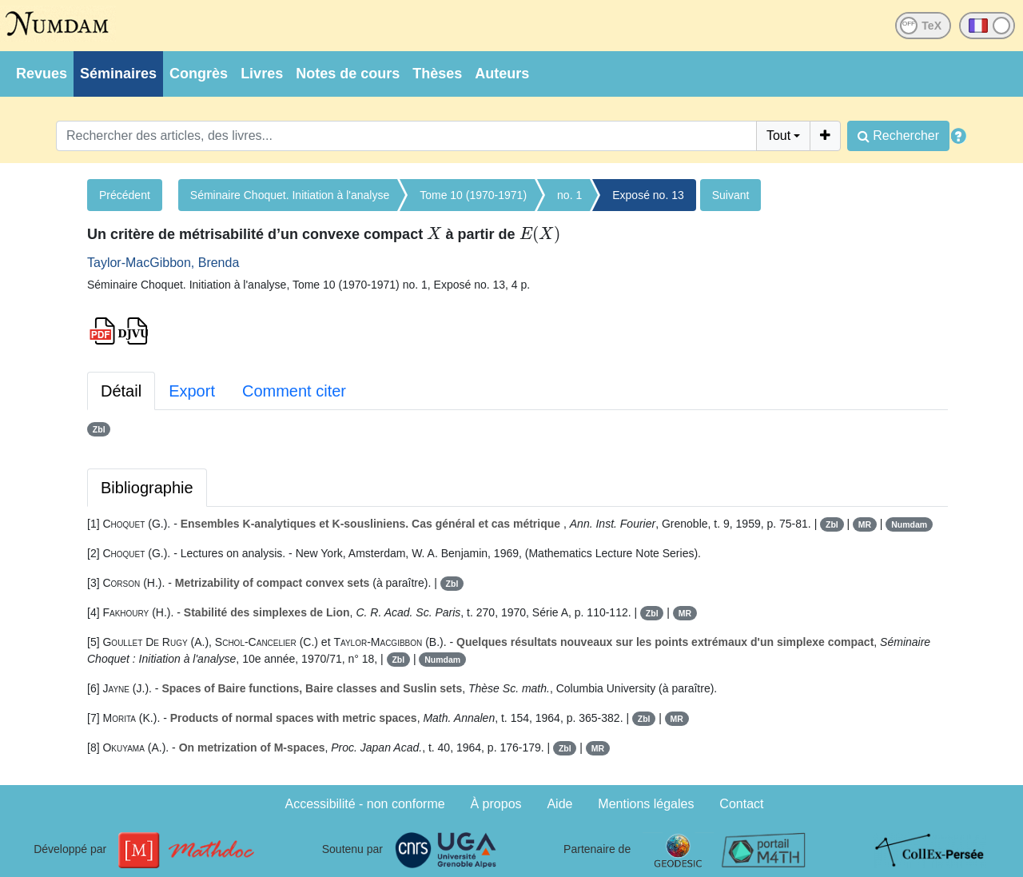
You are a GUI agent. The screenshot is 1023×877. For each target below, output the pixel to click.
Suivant (731, 195)
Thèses (437, 74)
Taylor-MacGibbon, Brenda (163, 262)
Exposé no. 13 (648, 195)
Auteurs (502, 74)
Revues (41, 74)
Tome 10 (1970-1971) (473, 195)
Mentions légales (646, 804)
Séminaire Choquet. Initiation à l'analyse (289, 195)
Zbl (99, 429)
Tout (778, 135)
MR (864, 524)
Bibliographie (147, 487)
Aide (559, 804)
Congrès (198, 74)
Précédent (124, 195)
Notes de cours (348, 74)
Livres (262, 74)
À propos (496, 804)
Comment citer (294, 391)
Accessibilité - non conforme (365, 804)
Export (192, 391)
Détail (121, 391)
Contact (741, 804)
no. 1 (569, 195)
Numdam (909, 524)
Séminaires (118, 74)
